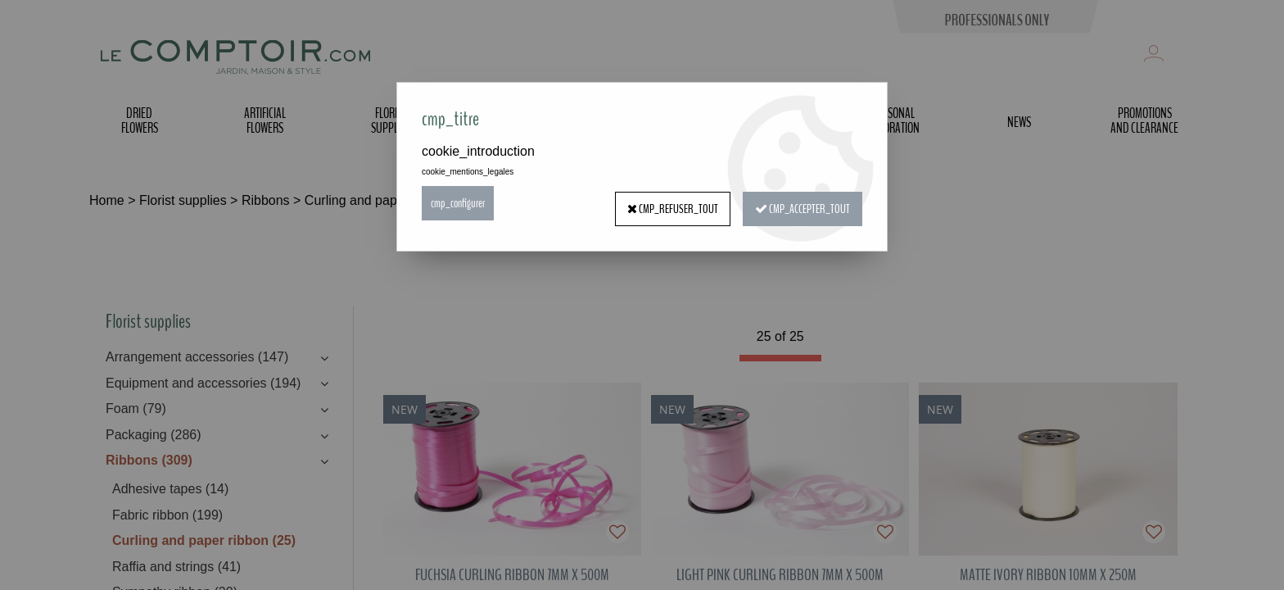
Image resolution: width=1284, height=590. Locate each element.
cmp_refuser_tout (664, 203)
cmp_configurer (460, 203)
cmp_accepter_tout (799, 203)
